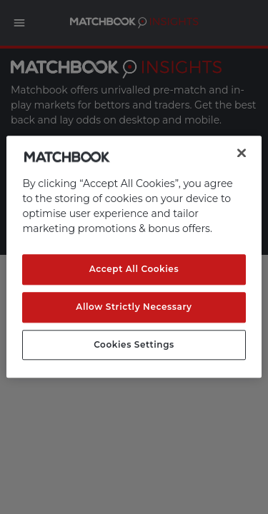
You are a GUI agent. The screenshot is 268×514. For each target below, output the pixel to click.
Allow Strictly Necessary (134, 306)
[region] (133, 257)
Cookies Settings (134, 344)
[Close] (241, 152)
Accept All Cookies (134, 268)
